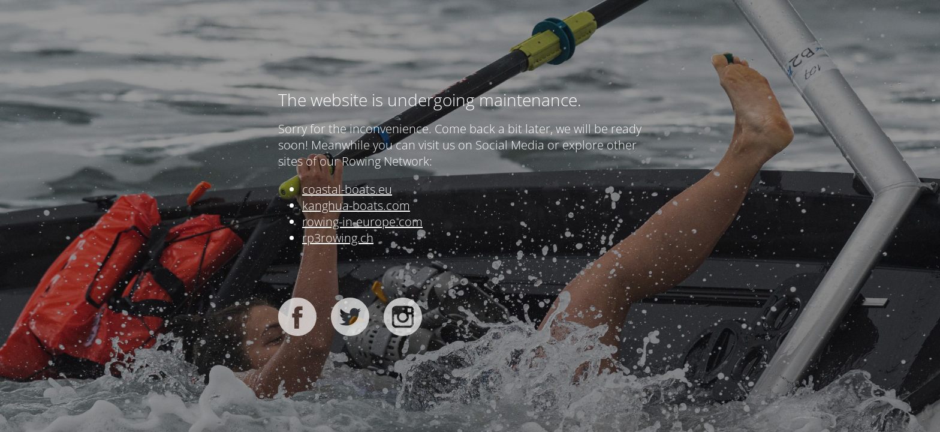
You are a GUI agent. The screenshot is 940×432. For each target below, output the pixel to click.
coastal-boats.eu (347, 189)
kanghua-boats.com (356, 205)
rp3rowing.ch (337, 238)
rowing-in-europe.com (362, 222)
